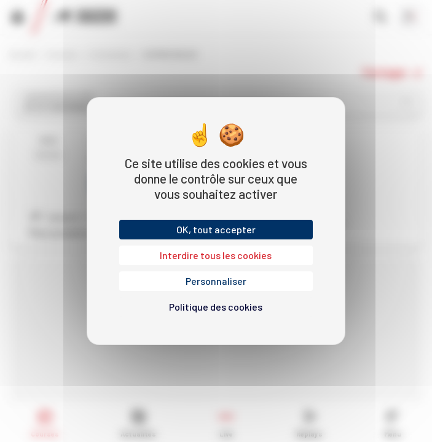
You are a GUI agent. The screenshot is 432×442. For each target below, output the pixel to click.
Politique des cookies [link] (215, 306)
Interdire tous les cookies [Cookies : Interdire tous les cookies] (216, 255)
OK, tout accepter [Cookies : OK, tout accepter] (216, 229)
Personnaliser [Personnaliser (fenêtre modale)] (216, 281)
